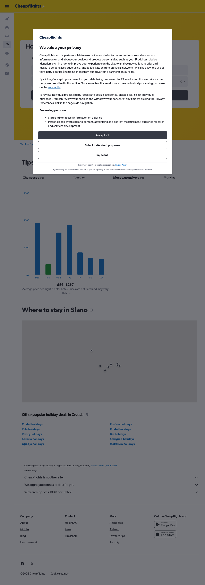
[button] (102, 135)
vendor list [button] (54, 87)
